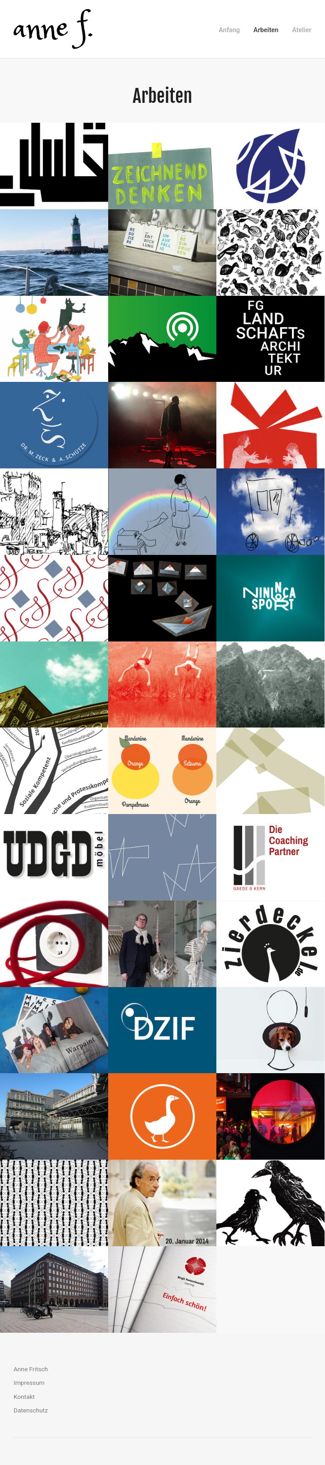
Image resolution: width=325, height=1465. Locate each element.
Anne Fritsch (31, 1369)
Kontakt (24, 1396)
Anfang (229, 30)
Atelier (301, 30)
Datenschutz (31, 1410)
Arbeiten (265, 30)
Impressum (29, 1382)
